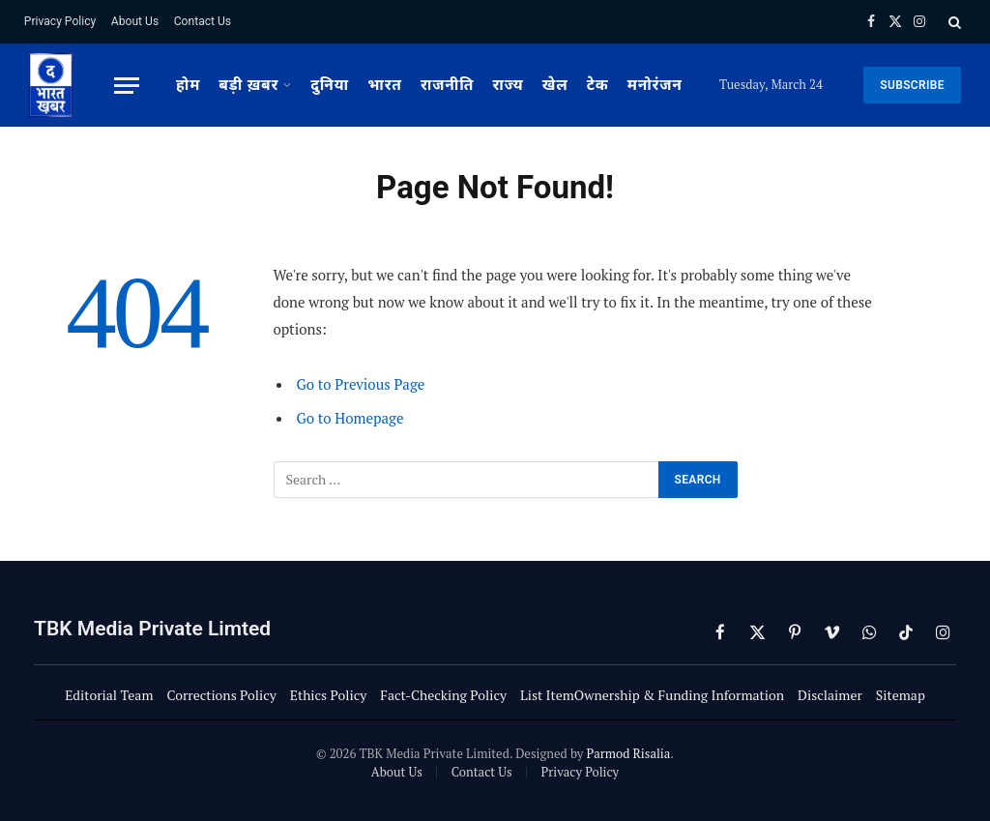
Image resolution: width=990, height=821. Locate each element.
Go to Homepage (350, 417)
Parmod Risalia (628, 753)
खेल (555, 85)
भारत (384, 85)
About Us (135, 21)
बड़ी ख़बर (248, 85)
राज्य (507, 85)
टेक (598, 85)
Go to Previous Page (361, 384)
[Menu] (126, 85)
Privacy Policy (60, 21)
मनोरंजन (655, 85)
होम (188, 85)
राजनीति (447, 85)
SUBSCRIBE (912, 85)
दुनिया (329, 85)
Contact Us (202, 21)
